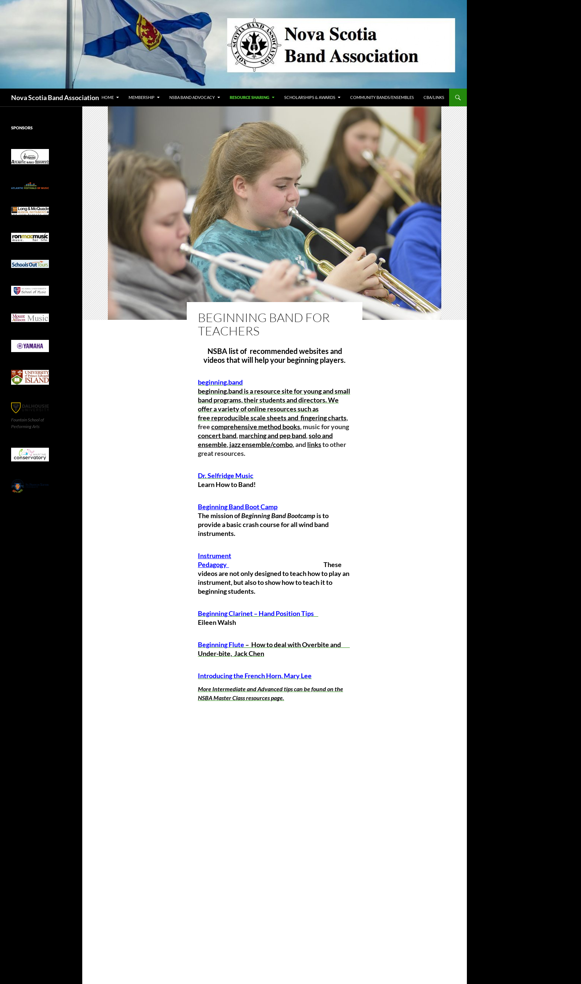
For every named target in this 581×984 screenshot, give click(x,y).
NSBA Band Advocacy (192, 97)
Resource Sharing (249, 97)
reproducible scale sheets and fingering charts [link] (278, 418)
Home (108, 97)
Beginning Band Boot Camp (238, 507)
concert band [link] (217, 435)
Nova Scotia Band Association (55, 97)
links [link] (314, 444)
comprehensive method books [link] (255, 427)
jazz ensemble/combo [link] (260, 444)
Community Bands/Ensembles (382, 97)
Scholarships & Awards (309, 97)
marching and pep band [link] (272, 435)
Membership (142, 97)
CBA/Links (434, 97)
